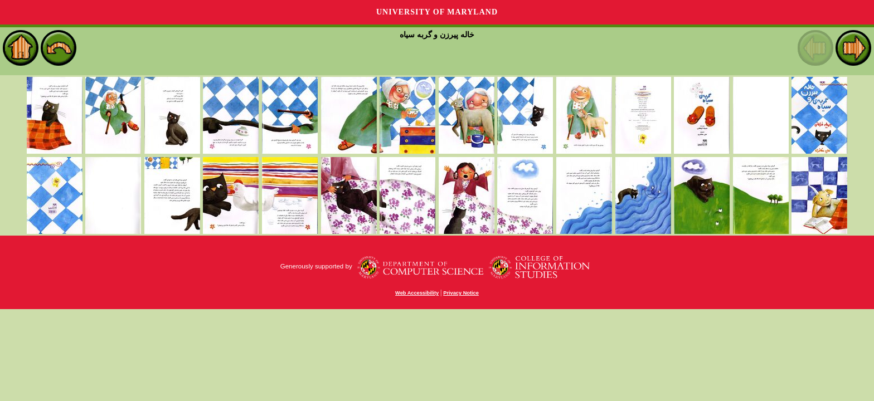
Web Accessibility (417, 293)
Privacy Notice (461, 293)
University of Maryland (437, 12)
